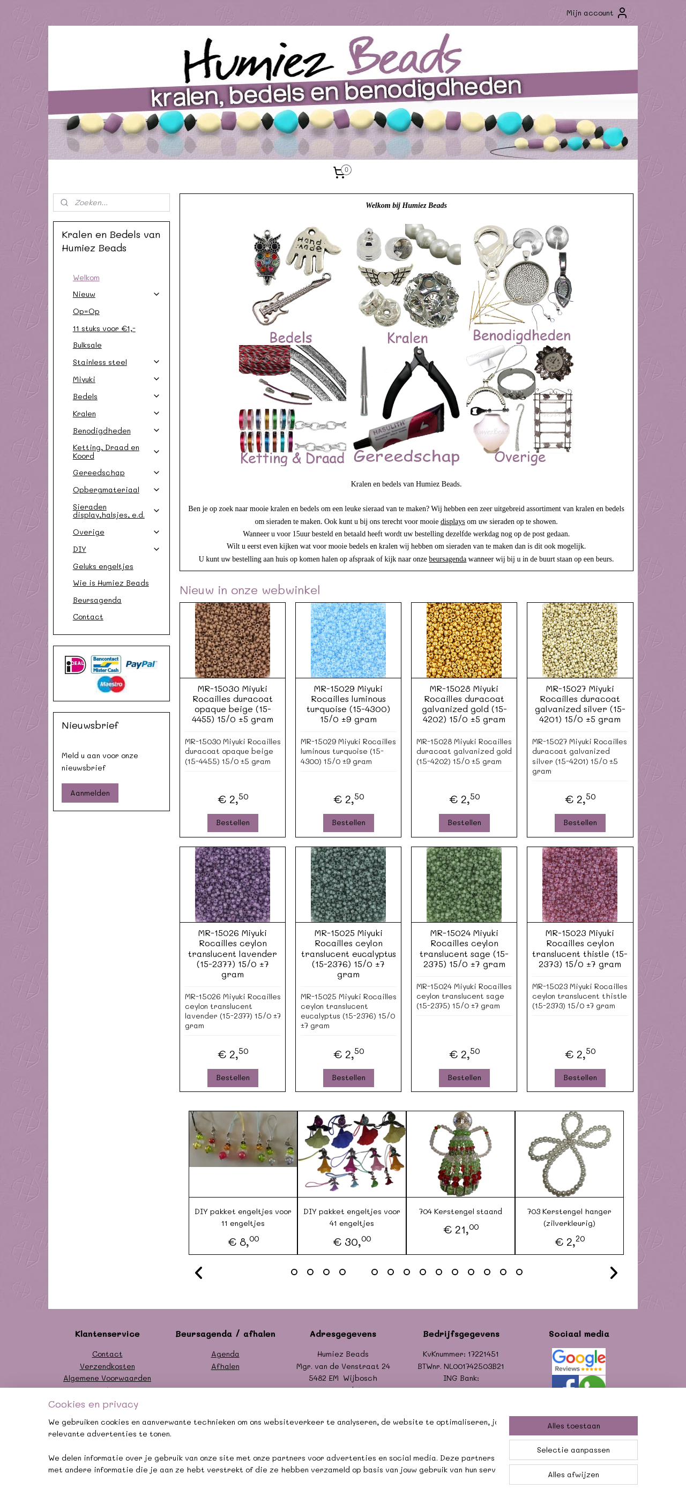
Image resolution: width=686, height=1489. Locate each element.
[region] (272, 1446)
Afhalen (225, 1366)
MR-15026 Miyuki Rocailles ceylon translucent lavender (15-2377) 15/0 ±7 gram (232, 953)
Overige (117, 532)
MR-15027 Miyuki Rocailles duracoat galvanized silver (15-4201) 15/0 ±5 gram (579, 703)
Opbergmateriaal (117, 489)
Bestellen (232, 822)
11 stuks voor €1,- (104, 328)
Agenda (225, 1354)
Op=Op (86, 311)
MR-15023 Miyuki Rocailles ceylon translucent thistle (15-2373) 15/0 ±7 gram (580, 948)
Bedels (117, 396)
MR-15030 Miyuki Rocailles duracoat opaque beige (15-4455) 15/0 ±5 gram (232, 703)
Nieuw (117, 294)
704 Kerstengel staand (460, 1211)
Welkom (86, 277)
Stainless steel (117, 362)
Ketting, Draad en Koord (117, 451)
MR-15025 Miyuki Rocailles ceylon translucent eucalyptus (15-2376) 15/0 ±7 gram (348, 953)
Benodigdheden (117, 430)
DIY (117, 549)
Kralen (117, 413)
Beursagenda (97, 600)
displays (453, 522)
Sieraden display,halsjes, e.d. (117, 511)
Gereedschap (117, 472)
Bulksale (87, 345)
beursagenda (447, 559)
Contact (88, 616)
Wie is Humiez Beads (111, 583)
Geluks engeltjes (103, 566)
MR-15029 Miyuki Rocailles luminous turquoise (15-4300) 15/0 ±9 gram (348, 703)
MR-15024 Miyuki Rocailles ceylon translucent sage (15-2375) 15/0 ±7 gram (464, 948)
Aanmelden (90, 793)
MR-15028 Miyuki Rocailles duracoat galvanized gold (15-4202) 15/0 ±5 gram (463, 703)
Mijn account (597, 12)
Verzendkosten (107, 1366)
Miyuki (117, 379)
